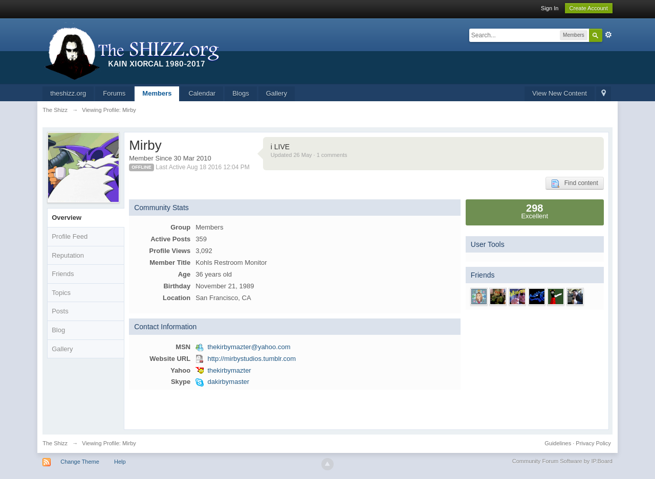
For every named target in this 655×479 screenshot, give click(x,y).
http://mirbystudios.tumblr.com (251, 358)
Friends (63, 274)
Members (156, 93)
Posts (60, 311)
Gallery (276, 93)
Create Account (589, 8)
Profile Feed (70, 236)
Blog (58, 330)
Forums (114, 93)
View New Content (559, 93)
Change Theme (79, 462)
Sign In (549, 8)
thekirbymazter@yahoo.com (248, 347)
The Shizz (55, 443)
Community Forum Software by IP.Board (562, 461)
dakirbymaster (228, 381)
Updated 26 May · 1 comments (309, 155)
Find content (574, 183)
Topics (61, 292)
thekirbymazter (229, 370)
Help (120, 462)
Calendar (201, 93)
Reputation (68, 255)
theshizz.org (68, 93)
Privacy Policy (593, 443)
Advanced (608, 35)
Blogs (240, 93)
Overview (66, 217)
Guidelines (557, 443)
